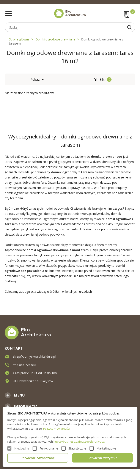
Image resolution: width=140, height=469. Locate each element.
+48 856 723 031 (24, 364)
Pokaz (35, 79)
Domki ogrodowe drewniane (55, 39)
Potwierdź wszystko (102, 458)
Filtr (103, 79)
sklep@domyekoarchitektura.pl (34, 356)
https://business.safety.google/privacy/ (79, 441)
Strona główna (19, 39)
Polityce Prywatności (56, 428)
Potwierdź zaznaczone (38, 458)
